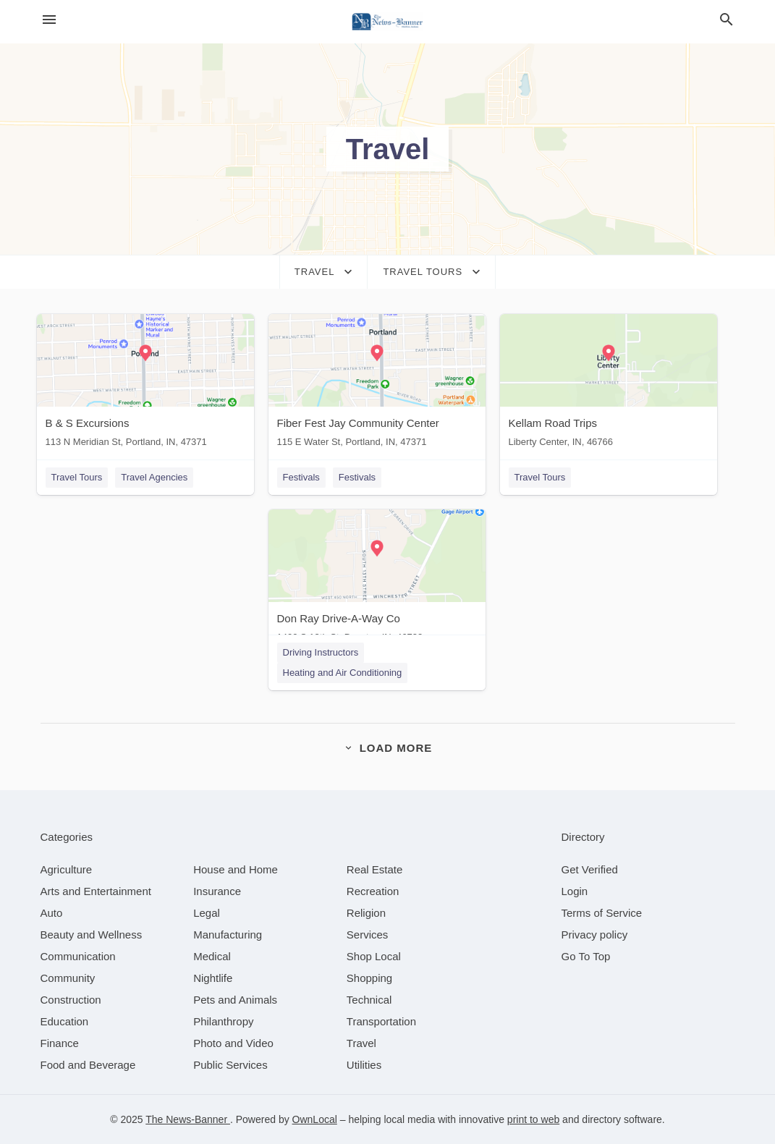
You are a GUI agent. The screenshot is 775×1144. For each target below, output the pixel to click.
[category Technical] (369, 999)
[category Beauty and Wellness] (92, 934)
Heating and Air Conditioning (342, 672)
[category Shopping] (369, 978)
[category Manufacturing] (227, 934)
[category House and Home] (235, 869)
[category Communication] (78, 956)
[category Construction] (71, 999)
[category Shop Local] (374, 956)
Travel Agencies (154, 477)
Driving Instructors (321, 652)
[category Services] (368, 934)
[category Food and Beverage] (88, 1065)
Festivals (301, 477)
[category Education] (65, 1021)
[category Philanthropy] (223, 1021)
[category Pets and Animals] (235, 999)
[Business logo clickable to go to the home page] (388, 21)
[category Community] (68, 978)
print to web (533, 1119)
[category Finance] (60, 1043)
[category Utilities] (364, 1065)
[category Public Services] (230, 1065)
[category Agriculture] (67, 869)
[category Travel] (361, 1043)
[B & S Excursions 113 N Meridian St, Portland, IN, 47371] (145, 384)
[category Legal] (206, 913)
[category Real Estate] (375, 869)
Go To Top (586, 956)
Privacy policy (595, 934)
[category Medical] (212, 956)
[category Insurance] (217, 891)
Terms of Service (602, 913)
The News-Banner (187, 1119)
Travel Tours (77, 477)
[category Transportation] (381, 1021)
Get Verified (590, 869)
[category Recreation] (373, 891)
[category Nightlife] (212, 978)
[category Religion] (366, 913)
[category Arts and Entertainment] (96, 891)
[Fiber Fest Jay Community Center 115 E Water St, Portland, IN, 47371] (377, 384)
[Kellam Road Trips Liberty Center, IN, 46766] (608, 384)
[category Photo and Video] (233, 1043)
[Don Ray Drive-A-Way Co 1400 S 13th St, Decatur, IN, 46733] (377, 579)
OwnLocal (314, 1119)
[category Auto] (52, 913)
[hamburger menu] (49, 20)
